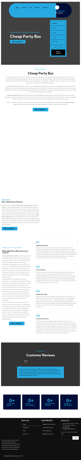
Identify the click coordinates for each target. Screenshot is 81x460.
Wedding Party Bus (48, 434)
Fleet (30, 7)
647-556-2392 (60, 11)
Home (17, 7)
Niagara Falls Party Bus (49, 424)
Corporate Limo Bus (48, 427)
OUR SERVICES (47, 420)
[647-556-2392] (57, 7)
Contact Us (45, 7)
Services (24, 7)
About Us (37, 7)
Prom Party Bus (47, 430)
